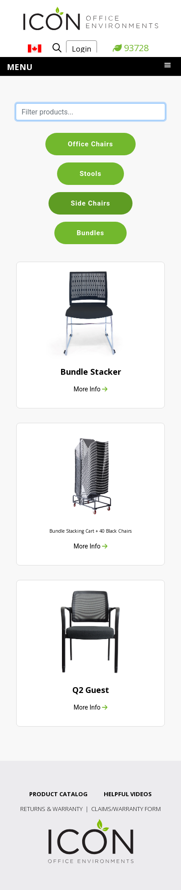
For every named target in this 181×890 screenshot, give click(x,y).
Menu (19, 66)
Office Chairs (90, 144)
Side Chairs (90, 203)
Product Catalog (58, 794)
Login (81, 49)
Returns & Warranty (51, 809)
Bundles (91, 233)
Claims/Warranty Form (126, 809)
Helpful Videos (128, 794)
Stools (90, 174)
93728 (131, 48)
